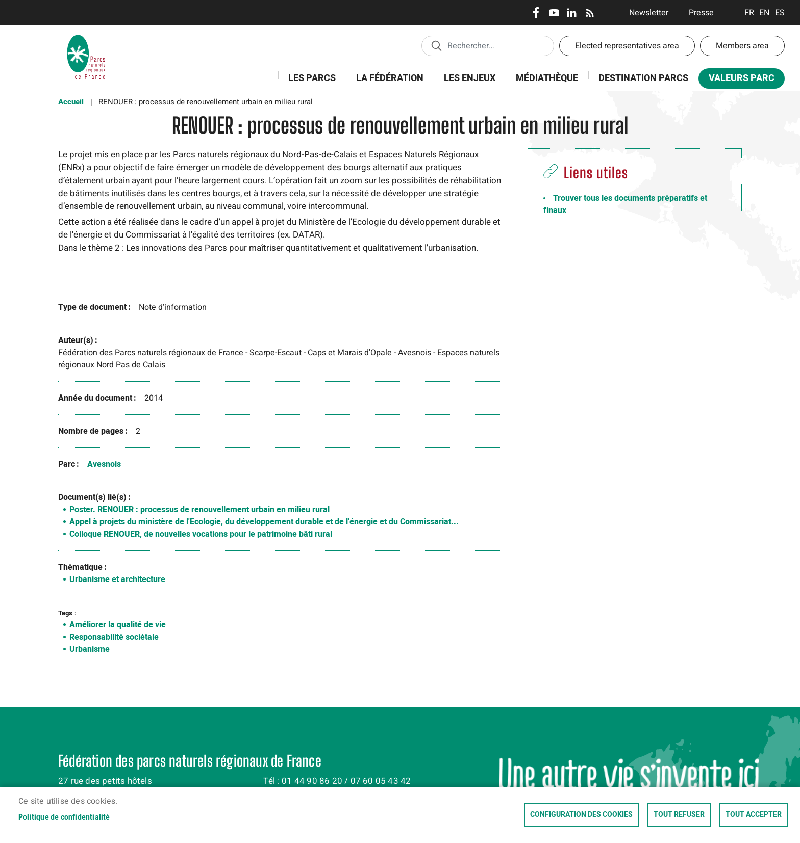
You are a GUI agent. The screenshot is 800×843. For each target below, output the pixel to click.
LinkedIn (572, 12)
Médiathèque (547, 78)
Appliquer (436, 45)
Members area (742, 46)
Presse (701, 13)
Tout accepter (754, 815)
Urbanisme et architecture (117, 579)
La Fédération (386, 84)
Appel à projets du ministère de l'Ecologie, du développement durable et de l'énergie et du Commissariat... (264, 522)
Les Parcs (308, 84)
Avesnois (104, 464)
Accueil (71, 102)
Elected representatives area (627, 46)
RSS (589, 12)
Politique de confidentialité (64, 817)
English (764, 13)
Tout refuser (679, 815)
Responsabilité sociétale (114, 637)
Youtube (554, 12)
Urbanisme (89, 649)
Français (749, 13)
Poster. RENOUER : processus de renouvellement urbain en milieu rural (199, 510)
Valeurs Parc (738, 80)
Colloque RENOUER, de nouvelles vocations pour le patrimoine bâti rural (200, 534)
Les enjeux (466, 84)
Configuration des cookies (581, 815)
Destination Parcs (643, 78)
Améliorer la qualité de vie (117, 625)
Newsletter (648, 13)
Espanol (780, 13)
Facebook (536, 12)
